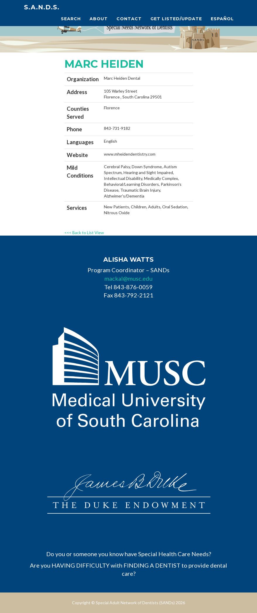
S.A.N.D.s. (41, 7)
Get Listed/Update (176, 18)
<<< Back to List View (84, 232)
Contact (129, 18)
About (99, 18)
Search (71, 18)
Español (222, 18)
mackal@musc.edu (128, 278)
